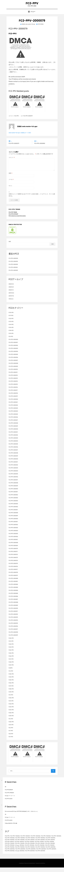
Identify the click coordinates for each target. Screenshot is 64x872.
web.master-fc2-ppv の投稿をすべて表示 (20, 136)
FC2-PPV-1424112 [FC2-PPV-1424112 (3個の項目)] (19, 845)
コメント (12, 160)
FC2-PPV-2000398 (13, 635)
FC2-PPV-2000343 (13, 471)
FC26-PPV (11, 659)
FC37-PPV (11, 689)
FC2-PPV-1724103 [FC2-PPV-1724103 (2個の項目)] (9, 847)
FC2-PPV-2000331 (13, 435)
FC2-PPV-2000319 (13, 399)
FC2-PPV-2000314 (13, 384)
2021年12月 (11, 296)
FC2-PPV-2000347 (13, 483)
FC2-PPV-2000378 (13, 575)
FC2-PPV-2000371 (13, 554)
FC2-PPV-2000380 (13, 581)
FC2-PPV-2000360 (13, 521)
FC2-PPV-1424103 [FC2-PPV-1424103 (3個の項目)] (50, 841)
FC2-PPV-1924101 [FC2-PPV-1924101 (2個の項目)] (49, 849)
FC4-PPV (11, 698)
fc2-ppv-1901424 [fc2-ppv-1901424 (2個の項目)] (19, 849)
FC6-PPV (11, 731)
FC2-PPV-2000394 (13, 623)
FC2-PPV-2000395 (13, 267)
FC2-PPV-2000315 (13, 387)
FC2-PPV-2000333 (13, 441)
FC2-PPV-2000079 (28, 119)
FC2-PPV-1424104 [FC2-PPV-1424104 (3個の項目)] (9, 843)
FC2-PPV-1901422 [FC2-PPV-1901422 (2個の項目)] (50, 847)
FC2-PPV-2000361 (13, 270)
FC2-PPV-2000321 (13, 405)
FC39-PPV (11, 695)
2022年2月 (11, 290)
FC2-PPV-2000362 (13, 527)
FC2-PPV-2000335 (13, 447)
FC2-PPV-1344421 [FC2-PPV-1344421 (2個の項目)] (25, 839)
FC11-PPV (11, 318)
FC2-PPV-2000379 (13, 578)
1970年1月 (11, 302)
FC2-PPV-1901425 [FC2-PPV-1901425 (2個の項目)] (29, 849)
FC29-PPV (11, 668)
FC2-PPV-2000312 (13, 378)
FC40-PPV (11, 701)
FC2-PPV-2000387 (13, 602)
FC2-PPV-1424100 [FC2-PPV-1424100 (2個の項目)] (20, 841)
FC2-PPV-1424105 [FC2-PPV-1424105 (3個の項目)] (19, 843)
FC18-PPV (11, 333)
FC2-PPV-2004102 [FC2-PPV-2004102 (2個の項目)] (10, 853)
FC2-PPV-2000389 (13, 608)
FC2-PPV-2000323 (13, 411)
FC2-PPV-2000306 (13, 360)
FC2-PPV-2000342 (13, 468)
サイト (10, 188)
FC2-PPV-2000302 (13, 348)
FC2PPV (11, 671)
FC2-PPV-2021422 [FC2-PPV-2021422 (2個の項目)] (10, 855)
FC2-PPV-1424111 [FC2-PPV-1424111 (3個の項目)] (9, 845)
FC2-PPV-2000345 (13, 477)
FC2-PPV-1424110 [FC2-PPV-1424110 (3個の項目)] (50, 843)
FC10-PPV (11, 315)
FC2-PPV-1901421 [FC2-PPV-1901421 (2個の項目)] (39, 847)
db (5, 789)
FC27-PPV (11, 662)
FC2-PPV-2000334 (13, 444)
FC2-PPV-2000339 (13, 459)
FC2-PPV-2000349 (13, 489)
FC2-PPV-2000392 (13, 264)
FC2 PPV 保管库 (8, 801)
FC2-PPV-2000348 (13, 486)
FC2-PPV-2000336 (13, 450)
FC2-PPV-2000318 (13, 396)
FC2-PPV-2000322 (13, 408)
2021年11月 (11, 299)
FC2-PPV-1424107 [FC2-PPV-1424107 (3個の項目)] (29, 843)
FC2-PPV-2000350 (13, 492)
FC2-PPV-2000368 (13, 545)
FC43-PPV (11, 710)
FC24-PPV (11, 653)
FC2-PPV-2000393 (13, 620)
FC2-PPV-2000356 (13, 509)
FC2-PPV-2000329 (13, 273)
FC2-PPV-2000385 (13, 596)
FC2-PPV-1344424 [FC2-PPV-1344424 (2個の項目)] (56, 839)
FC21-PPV (11, 644)
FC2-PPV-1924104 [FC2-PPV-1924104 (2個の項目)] (30, 851)
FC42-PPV (11, 707)
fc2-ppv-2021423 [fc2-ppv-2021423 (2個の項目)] (19, 855)
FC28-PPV (11, 665)
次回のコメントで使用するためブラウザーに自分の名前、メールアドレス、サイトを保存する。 (32, 198)
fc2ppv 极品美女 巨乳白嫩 (11, 826)
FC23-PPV (11, 650)
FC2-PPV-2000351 (13, 495)
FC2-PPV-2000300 (13, 342)
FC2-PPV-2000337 (13, 453)
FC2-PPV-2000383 (13, 590)
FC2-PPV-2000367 (13, 542)
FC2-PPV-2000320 (13, 402)
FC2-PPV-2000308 (13, 366)
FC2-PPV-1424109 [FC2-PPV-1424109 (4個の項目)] (40, 843)
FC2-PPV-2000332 (13, 438)
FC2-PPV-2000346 (13, 480)
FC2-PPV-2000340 (13, 462)
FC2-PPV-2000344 (13, 474)
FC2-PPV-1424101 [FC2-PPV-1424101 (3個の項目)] (30, 841)
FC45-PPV (11, 716)
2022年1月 (11, 293)
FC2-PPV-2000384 (13, 593)
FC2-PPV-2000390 (13, 611)
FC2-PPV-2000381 (13, 584)
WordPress (43, 867)
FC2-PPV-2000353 (13, 501)
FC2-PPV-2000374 (13, 563)
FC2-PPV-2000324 (13, 414)
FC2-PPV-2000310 (13, 372)
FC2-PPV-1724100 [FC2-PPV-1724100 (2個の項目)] (29, 845)
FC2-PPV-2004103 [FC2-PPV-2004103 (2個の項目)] (20, 853)
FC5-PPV (11, 722)
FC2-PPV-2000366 (13, 539)
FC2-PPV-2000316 (13, 390)
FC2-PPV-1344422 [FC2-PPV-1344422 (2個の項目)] (35, 839)
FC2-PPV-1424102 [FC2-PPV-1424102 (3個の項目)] (40, 841)
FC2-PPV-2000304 (13, 354)
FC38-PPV (11, 692)
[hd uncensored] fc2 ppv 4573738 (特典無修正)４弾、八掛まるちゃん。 (22, 814)
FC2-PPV (32, 4)
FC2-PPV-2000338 (13, 456)
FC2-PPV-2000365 (13, 536)
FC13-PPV (11, 324)
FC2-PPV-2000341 (13, 465)
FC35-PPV (11, 683)
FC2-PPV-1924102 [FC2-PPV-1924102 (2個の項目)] (9, 851)
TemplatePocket (31, 867)
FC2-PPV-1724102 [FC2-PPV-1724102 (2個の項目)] (49, 845)
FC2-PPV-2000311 (13, 375)
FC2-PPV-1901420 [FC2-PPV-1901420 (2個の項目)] (29, 847)
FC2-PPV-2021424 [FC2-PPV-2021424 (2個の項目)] (30, 855)
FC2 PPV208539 (9, 792)
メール (11, 182)
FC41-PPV (11, 704)
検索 (10, 244)
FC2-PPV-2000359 (13, 518)
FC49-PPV (11, 719)
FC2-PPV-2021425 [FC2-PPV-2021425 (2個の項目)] (40, 855)
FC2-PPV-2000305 (13, 357)
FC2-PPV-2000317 (13, 393)
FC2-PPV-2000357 (13, 512)
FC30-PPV (11, 677)
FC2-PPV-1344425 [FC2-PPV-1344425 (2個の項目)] (10, 841)
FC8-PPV (11, 736)
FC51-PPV (11, 728)
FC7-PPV (11, 733)
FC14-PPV (11, 327)
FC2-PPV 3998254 (9, 795)
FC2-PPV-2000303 (13, 351)
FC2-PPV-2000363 (13, 530)
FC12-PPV (11, 321)
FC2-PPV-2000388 (13, 605)
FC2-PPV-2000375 (13, 566)
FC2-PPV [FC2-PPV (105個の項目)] (7, 839)
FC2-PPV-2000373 (13, 560)
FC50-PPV (11, 725)
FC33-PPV (11, 680)
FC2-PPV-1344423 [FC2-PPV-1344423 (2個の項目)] (46, 839)
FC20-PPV (11, 641)
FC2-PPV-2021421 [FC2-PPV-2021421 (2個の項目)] (51, 853)
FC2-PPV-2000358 (13, 515)
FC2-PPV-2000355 (13, 507)
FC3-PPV (11, 674)
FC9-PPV (11, 740)
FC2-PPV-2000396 (13, 629)
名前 (11, 176)
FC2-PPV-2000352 (13, 498)
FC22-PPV (11, 647)
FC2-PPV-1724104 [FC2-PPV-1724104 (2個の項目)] (19, 847)
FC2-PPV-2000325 (13, 417)
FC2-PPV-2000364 (13, 533)
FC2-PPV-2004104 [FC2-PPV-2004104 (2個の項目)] (30, 853)
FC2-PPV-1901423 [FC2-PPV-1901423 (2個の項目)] (9, 849)
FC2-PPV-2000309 (13, 369)
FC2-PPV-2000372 (13, 557)
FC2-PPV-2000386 (13, 599)
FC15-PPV (11, 330)
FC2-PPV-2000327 (13, 423)
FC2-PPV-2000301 (13, 345)
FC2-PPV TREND (13, 215)
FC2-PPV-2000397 (13, 632)
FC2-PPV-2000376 (13, 569)
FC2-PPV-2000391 (13, 614)
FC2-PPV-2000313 (13, 381)
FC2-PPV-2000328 (13, 426)
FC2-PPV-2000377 (13, 572)
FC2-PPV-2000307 (13, 363)
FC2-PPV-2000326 (13, 420)
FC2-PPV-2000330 (13, 261)
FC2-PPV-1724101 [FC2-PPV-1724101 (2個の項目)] (39, 845)
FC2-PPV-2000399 (13, 638)
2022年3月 (11, 287)
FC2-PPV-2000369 (13, 548)
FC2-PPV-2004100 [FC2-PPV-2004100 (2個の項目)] (50, 851)
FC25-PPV (11, 656)
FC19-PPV (11, 336)
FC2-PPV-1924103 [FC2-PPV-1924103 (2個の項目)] (19, 851)
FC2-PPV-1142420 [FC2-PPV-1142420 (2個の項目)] (15, 839)
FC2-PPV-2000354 (13, 504)
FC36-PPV (11, 686)
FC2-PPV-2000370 (13, 551)
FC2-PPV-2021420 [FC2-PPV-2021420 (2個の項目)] (41, 853)
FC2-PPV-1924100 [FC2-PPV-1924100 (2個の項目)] (39, 849)
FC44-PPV (11, 713)
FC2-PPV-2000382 (13, 587)
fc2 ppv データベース (10, 798)
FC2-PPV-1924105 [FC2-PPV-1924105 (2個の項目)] (40, 851)
